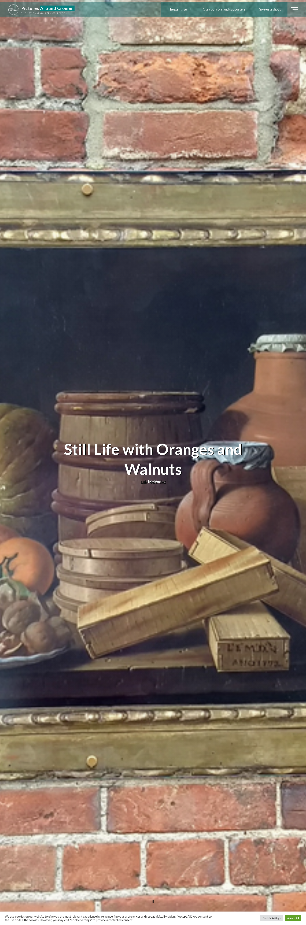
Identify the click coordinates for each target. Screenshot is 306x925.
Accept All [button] (293, 918)
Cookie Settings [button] (272, 918)
